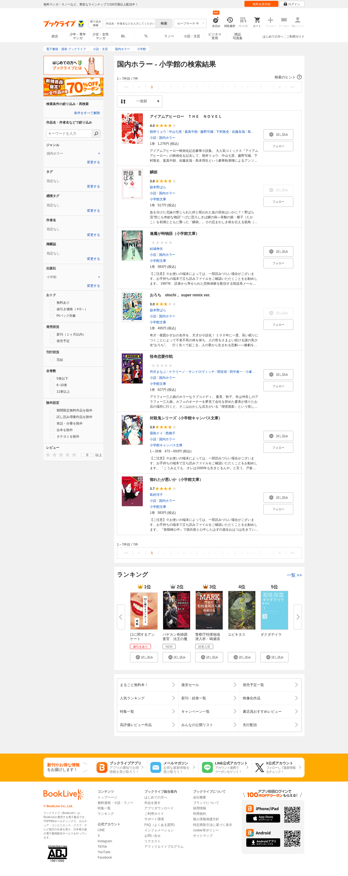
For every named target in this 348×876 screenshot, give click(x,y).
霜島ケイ (156, 433)
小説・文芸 (192, 36)
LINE (101, 830)
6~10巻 (58, 385)
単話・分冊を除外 (66, 423)
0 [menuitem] (87, 455)
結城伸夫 (156, 249)
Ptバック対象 (63, 315)
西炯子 (170, 433)
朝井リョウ (158, 132)
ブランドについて (206, 803)
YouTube (104, 852)
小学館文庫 (158, 199)
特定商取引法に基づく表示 (212, 825)
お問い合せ (152, 836)
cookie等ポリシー (206, 830)
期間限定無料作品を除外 (71, 410)
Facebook (105, 857)
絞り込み (95, 23)
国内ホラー (167, 138)
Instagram (105, 841)
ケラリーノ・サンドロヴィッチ (192, 372)
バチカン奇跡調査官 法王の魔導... (175, 638)
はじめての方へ (273, 36)
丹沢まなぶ (158, 372)
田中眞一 (236, 372)
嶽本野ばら (158, 187)
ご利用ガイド (295, 36)
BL (123, 36)
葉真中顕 (191, 132)
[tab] (73, 153)
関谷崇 (222, 372)
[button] (209, 77)
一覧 (294, 575)
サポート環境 (154, 819)
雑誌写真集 (238, 36)
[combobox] (130, 23)
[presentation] (46, 454)
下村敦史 (222, 132)
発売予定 (60, 341)
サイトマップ (203, 836)
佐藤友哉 (238, 132)
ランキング (106, 814)
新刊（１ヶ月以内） (68, 334)
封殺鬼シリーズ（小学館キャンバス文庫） (186, 418)
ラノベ (169, 36)
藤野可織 (206, 132)
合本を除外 (61, 430)
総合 (55, 36)
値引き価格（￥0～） (69, 309)
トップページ (107, 797)
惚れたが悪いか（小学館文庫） (176, 479)
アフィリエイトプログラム (164, 847)
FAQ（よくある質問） (160, 825)
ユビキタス (237, 634)
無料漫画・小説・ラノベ (115, 803)
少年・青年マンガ (78, 36)
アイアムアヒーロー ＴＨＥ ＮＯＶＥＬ (186, 116)
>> (292, 87)
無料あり (60, 302)
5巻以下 (59, 378)
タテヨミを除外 (64, 436)
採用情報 (199, 808)
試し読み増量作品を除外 (71, 416)
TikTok (102, 847)
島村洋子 (156, 495)
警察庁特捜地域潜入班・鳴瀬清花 (207, 638)
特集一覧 (104, 808)
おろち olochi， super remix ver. (180, 295)
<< (126, 87)
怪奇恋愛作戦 (161, 356)
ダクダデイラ (271, 634)
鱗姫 (153, 172)
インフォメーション (159, 830)
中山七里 (175, 132)
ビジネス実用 (214, 36)
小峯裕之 (252, 372)
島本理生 (254, 132)
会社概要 (199, 797)
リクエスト (152, 841)
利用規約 (199, 814)
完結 (56, 359)
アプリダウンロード (159, 808)
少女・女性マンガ (100, 36)
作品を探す (152, 803)
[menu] (87, 455)
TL (146, 36)
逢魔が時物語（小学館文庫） (174, 233)
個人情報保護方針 (206, 819)
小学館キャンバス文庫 (166, 445)
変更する (93, 162)
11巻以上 (60, 391)
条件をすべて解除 (87, 113)
